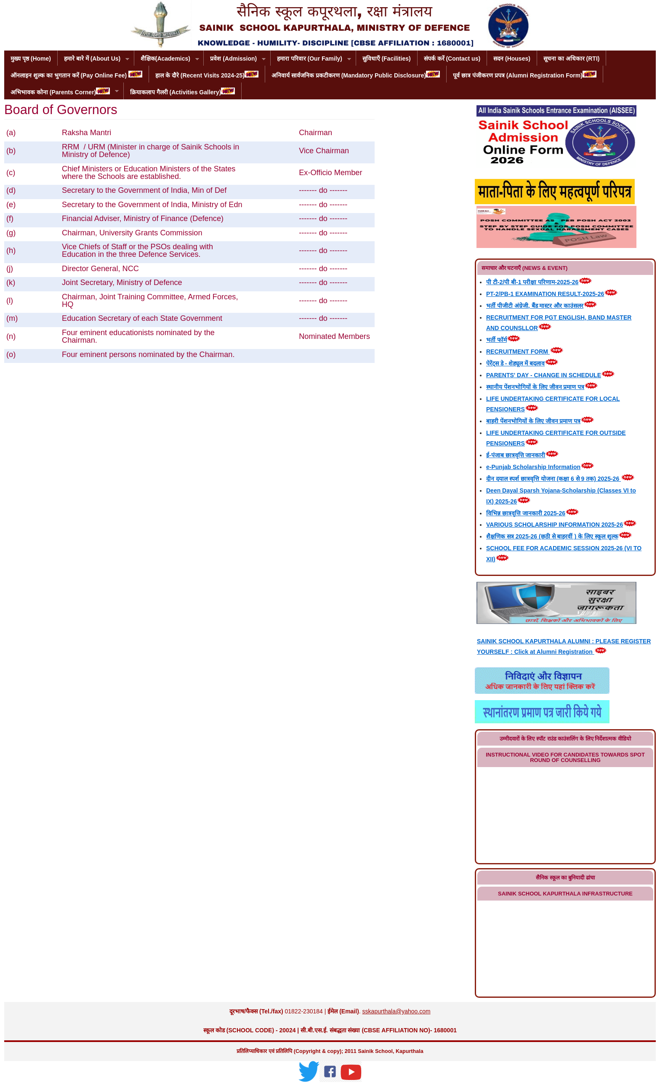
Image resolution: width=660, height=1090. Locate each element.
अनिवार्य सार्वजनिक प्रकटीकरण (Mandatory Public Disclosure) (355, 75)
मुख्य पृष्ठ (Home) (31, 58)
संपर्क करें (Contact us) (452, 58)
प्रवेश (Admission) (235, 59)
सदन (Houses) (511, 58)
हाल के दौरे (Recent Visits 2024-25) (206, 75)
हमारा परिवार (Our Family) (311, 59)
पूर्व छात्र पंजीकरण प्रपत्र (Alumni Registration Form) (524, 75)
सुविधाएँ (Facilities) (386, 58)
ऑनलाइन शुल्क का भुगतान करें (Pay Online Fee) (76, 75)
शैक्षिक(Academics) (166, 59)
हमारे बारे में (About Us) (93, 59)
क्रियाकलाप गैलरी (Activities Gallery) (182, 92)
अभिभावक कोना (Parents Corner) (61, 92)
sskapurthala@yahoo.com (396, 1011)
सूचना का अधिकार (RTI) (571, 58)
